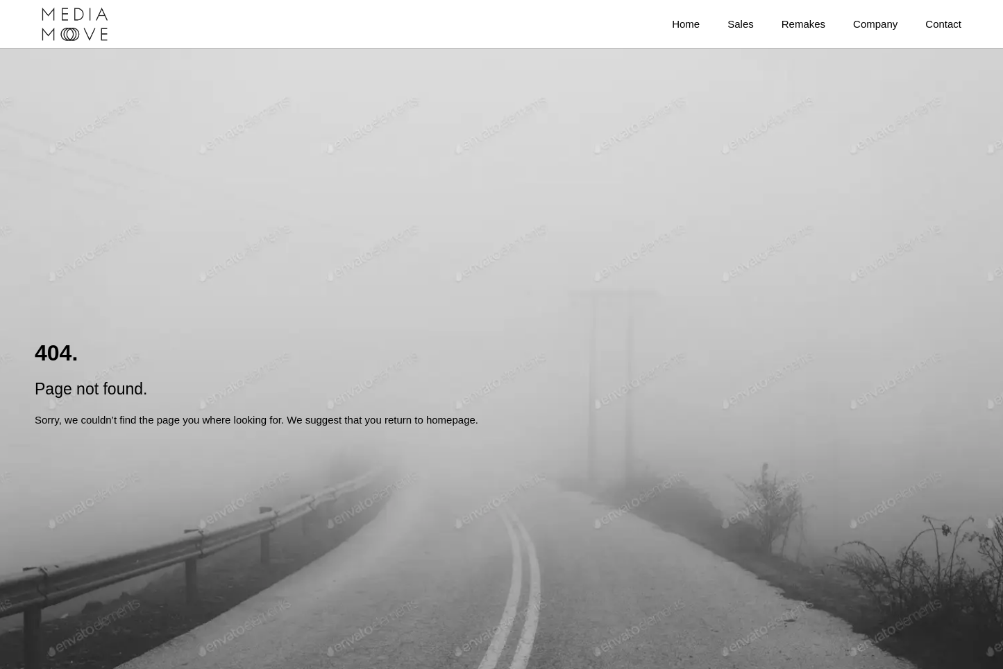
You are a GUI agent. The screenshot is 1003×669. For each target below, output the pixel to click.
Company (875, 24)
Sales (740, 24)
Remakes (803, 24)
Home (686, 24)
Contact (943, 24)
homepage (450, 420)
